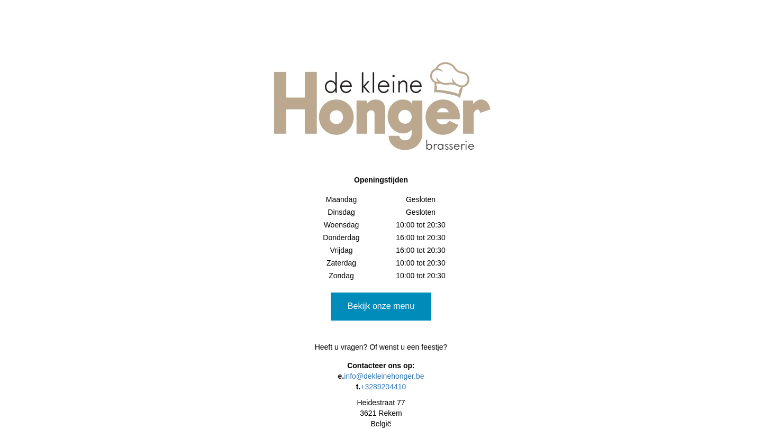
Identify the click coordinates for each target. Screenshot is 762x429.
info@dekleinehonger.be (384, 376)
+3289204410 (383, 386)
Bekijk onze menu (381, 306)
